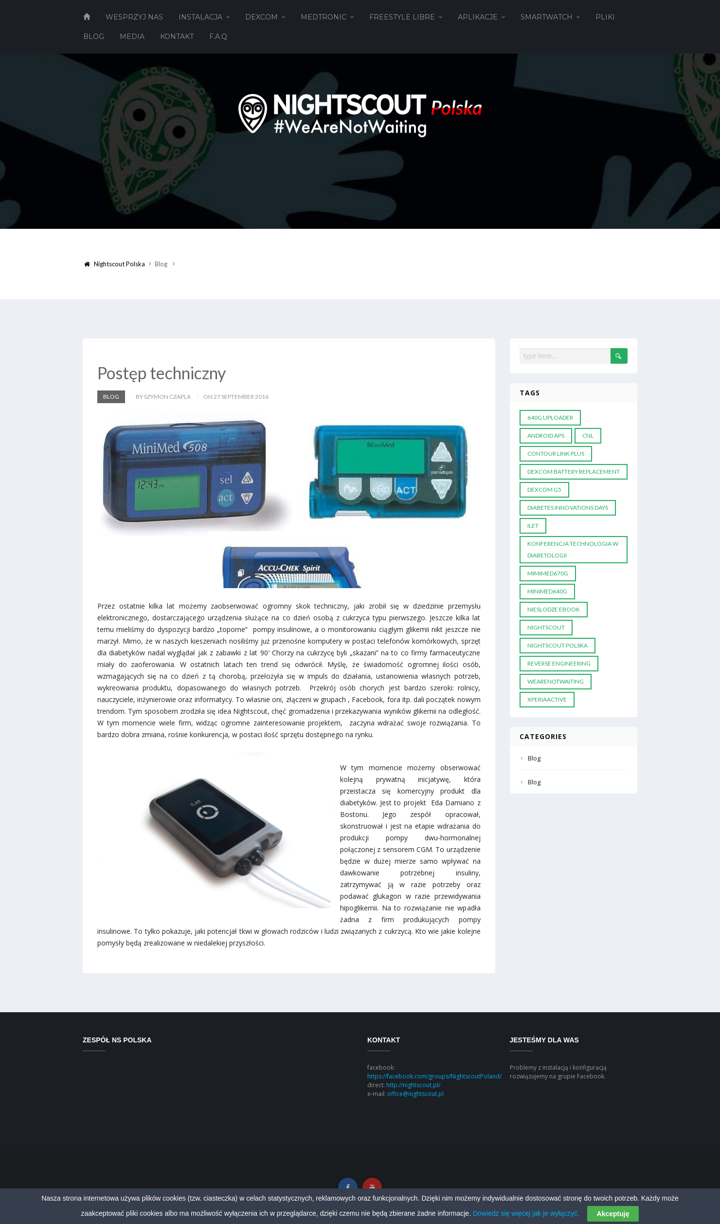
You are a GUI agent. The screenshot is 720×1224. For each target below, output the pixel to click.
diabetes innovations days (567, 507)
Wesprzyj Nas (134, 17)
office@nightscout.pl (415, 1094)
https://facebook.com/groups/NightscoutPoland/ (434, 1076)
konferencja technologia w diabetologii (572, 549)
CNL (588, 435)
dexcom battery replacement (573, 471)
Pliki (605, 17)
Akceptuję (613, 1214)
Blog (93, 36)
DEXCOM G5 (544, 489)
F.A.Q (218, 36)
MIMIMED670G (547, 573)
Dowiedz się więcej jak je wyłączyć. (525, 1213)
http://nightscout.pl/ (413, 1085)
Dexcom (261, 17)
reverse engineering (559, 663)
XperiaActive (547, 699)
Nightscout (546, 627)
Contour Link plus (555, 453)
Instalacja (200, 17)
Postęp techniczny (161, 373)
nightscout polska (557, 645)
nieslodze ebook (553, 609)
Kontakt (177, 36)
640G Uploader (550, 417)
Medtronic (323, 17)
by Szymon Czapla (163, 396)
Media (132, 36)
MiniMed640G (547, 591)
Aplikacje (478, 17)
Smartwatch (547, 17)
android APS (545, 435)
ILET (533, 525)
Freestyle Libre (402, 17)
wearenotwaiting (555, 681)
